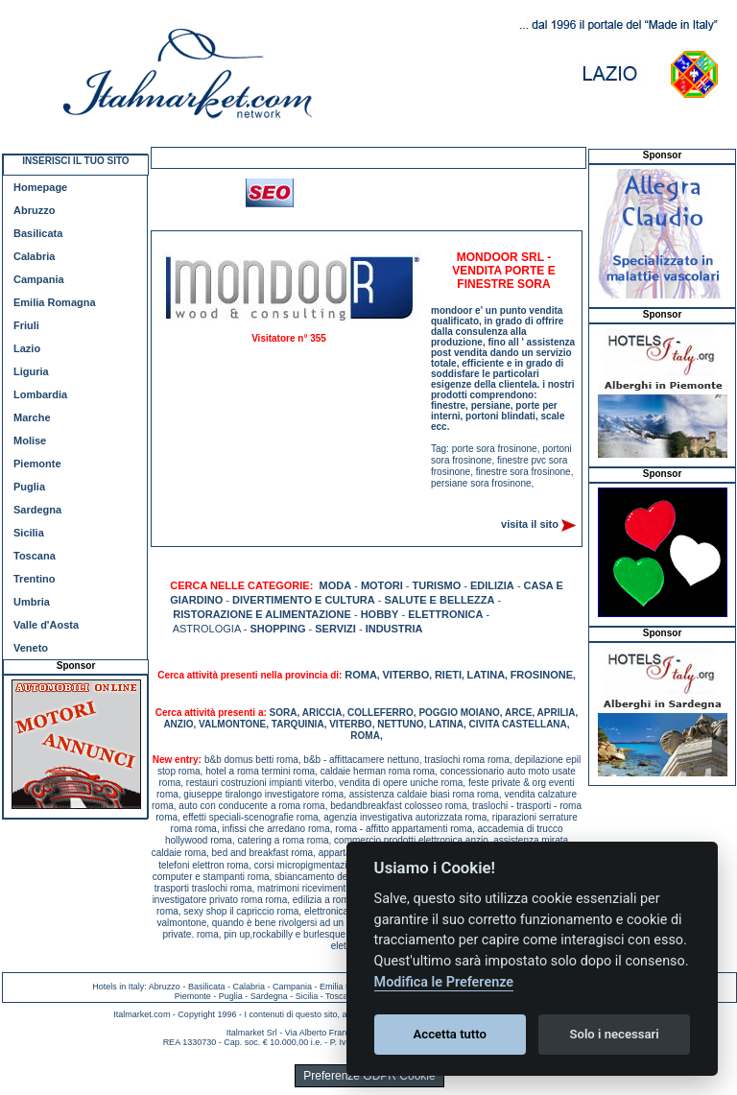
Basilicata (37, 233)
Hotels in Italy (118, 986)
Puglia (29, 486)
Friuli (26, 325)
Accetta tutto (450, 1034)
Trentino (34, 578)
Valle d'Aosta (46, 625)
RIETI (448, 674)
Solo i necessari (614, 1034)
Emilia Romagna (54, 302)
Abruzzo (34, 210)
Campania (38, 279)
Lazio (26, 348)
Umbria (31, 601)
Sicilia (28, 532)
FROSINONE (542, 674)
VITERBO (405, 674)
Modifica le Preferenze (444, 982)
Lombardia (40, 394)
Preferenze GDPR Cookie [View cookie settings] (369, 1076)
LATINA (486, 674)
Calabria (34, 256)
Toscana (34, 555)
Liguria (31, 371)
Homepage (40, 187)
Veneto (30, 648)
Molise (29, 440)
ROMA (361, 674)
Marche (32, 417)
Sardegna (37, 509)
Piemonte (37, 463)
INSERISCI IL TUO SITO (75, 160)
